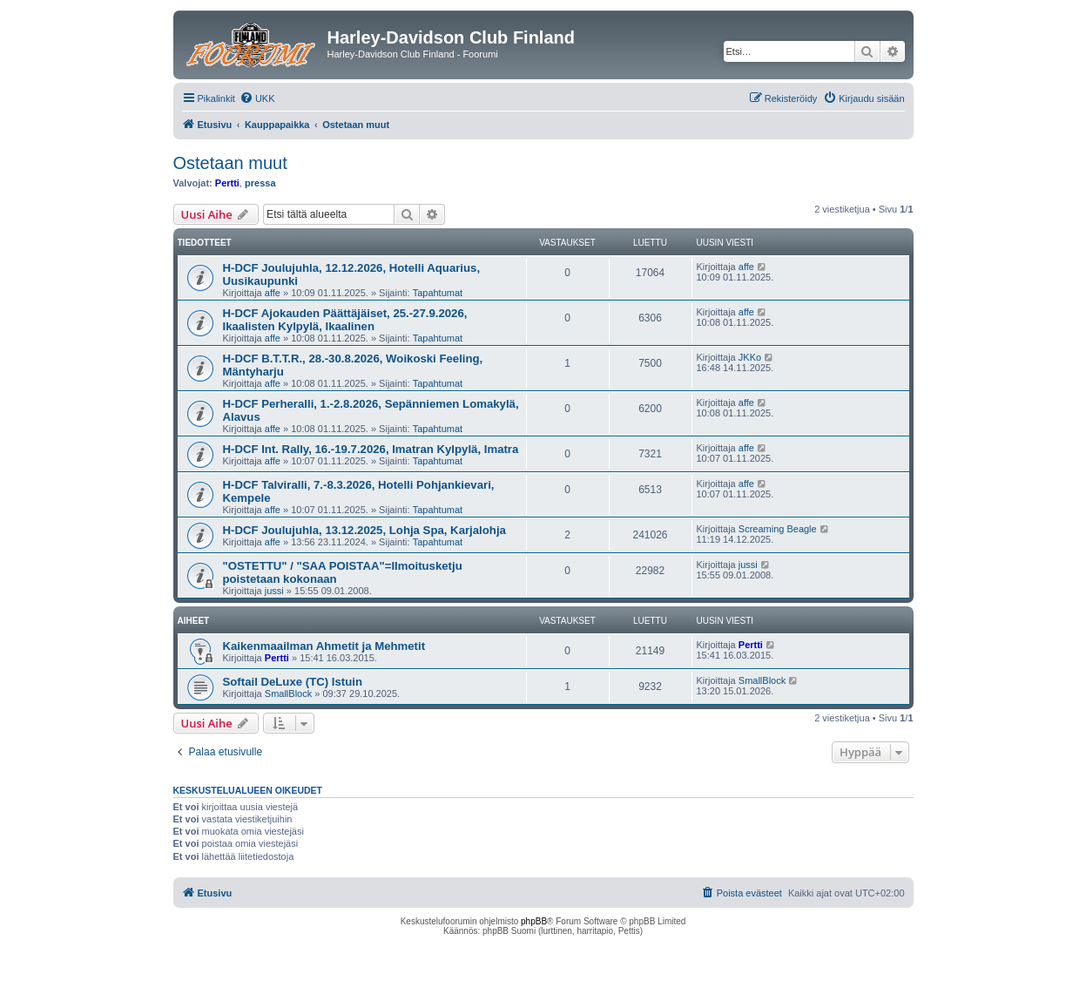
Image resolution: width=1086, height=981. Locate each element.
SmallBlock (288, 693)
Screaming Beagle (778, 529)
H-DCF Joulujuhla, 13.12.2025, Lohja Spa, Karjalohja (364, 530)
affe (272, 293)
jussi (274, 590)
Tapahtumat (437, 293)
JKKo (750, 357)
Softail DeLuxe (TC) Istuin (292, 681)
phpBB (534, 921)
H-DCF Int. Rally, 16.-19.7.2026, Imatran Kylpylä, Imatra (371, 449)
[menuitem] (257, 98)
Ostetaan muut (230, 163)
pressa (260, 183)
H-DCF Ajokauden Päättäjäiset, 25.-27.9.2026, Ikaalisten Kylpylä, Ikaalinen (345, 320)
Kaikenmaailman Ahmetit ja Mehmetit (324, 646)
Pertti (227, 183)
